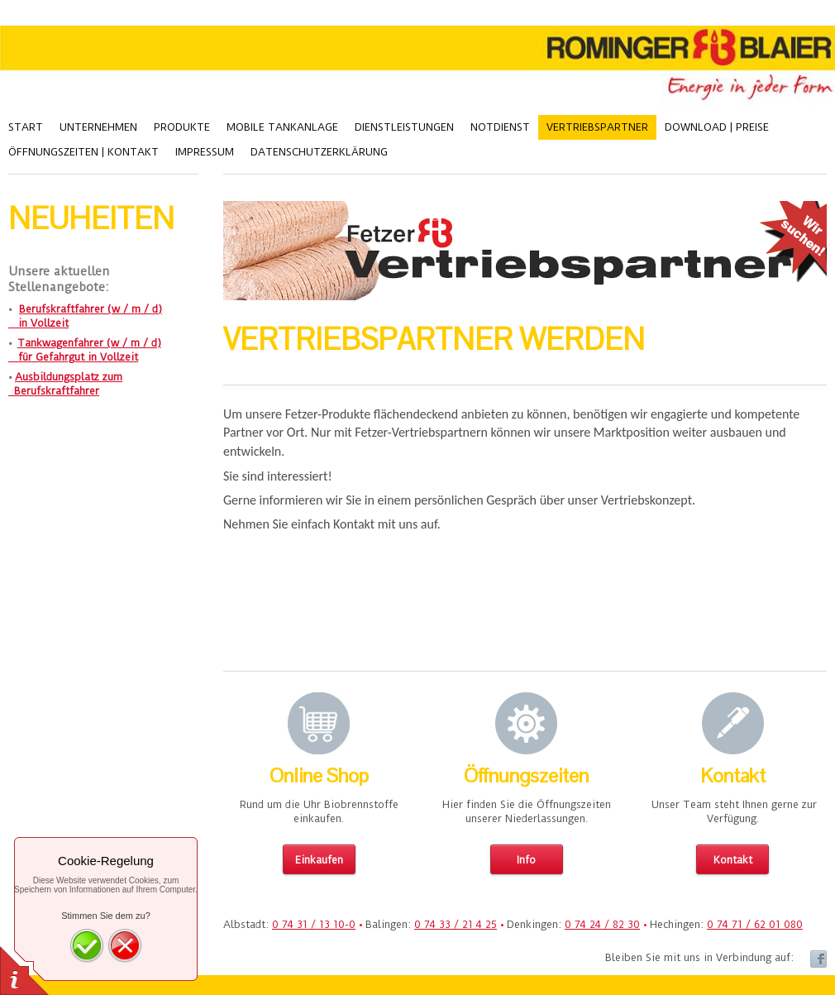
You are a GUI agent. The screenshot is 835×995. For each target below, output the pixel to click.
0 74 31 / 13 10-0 (313, 924)
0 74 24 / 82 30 (602, 924)
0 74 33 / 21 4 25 (455, 924)
